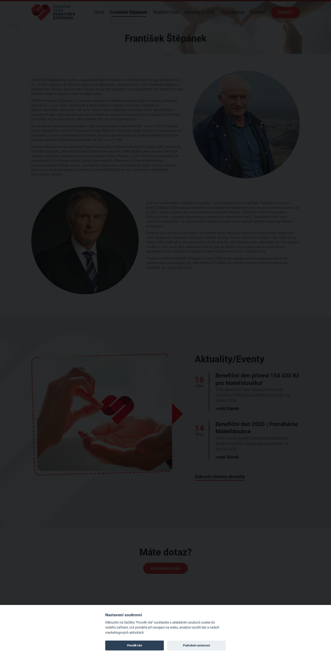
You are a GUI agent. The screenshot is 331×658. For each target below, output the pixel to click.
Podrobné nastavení (196, 645)
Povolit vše (134, 645)
